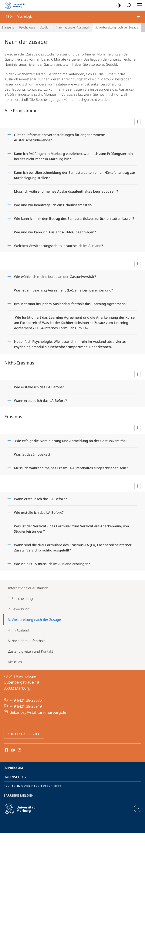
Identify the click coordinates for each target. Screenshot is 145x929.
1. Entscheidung (20, 598)
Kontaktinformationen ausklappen (137, 808)
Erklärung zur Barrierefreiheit (32, 786)
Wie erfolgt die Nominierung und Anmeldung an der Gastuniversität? (70, 440)
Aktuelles (15, 662)
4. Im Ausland (18, 630)
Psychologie (27, 27)
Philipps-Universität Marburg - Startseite (16, 5)
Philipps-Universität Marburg (23, 812)
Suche (127, 5)
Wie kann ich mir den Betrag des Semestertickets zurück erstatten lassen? (74, 218)
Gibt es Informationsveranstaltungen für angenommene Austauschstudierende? (59, 136)
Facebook (6, 750)
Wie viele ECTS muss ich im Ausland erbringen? (52, 563)
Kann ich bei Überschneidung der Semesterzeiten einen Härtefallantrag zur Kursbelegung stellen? (74, 174)
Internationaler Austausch (73, 27)
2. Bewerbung (18, 609)
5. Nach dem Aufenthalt (26, 640)
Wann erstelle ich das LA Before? (40, 400)
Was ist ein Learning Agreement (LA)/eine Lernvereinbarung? (64, 290)
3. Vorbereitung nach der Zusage (34, 619)
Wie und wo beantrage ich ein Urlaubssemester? (53, 205)
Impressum (13, 768)
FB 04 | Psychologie (138, 17)
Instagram (19, 750)
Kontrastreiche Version (117, 5)
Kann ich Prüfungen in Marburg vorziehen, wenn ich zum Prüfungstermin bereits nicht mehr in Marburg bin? (73, 155)
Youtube (12, 750)
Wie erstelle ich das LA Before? (39, 387)
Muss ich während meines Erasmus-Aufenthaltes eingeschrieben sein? (71, 468)
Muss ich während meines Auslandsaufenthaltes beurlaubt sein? (66, 191)
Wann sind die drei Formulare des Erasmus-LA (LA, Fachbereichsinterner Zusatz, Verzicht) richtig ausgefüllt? (73, 546)
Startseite (8, 27)
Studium (45, 27)
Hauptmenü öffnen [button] (138, 5)
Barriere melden (19, 795)
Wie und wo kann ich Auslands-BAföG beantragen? (55, 232)
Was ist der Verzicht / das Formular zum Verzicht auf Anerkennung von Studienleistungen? (71, 527)
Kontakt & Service (24, 734)
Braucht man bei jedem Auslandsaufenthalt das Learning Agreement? (70, 303)
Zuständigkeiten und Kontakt (30, 651)
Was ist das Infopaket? (32, 454)
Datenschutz (15, 777)
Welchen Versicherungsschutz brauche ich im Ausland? (58, 245)
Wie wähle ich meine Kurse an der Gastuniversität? (55, 276)
